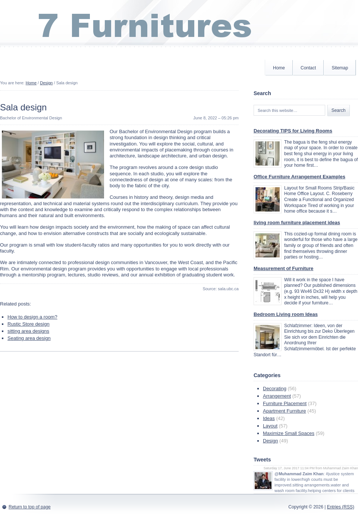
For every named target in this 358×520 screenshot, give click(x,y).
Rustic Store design (28, 324)
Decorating (274, 388)
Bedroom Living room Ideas (286, 314)
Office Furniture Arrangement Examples (299, 176)
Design (46, 83)
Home (279, 68)
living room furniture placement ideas (297, 222)
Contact (308, 68)
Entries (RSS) (340, 507)
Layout (270, 426)
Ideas (269, 418)
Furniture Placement (285, 403)
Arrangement (277, 396)
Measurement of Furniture (283, 268)
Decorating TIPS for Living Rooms (293, 131)
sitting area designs (28, 331)
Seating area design (29, 338)
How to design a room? (32, 317)
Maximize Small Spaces (288, 433)
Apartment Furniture (284, 411)
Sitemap (340, 68)
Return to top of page (30, 507)
